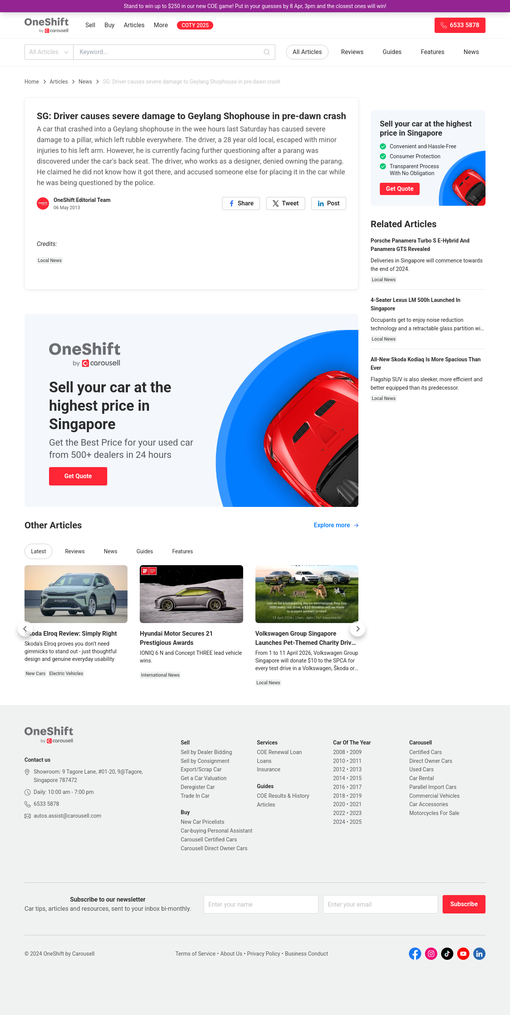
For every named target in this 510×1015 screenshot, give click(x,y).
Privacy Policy (263, 954)
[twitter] (285, 203)
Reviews (352, 52)
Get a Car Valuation (204, 778)
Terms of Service (195, 954)
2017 (355, 787)
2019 (355, 796)
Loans (264, 761)
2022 (339, 813)
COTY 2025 (195, 25)
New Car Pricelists (202, 822)
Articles (134, 25)
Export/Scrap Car (201, 769)
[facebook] (241, 203)
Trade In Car (195, 796)
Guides (392, 52)
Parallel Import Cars (432, 787)
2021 (355, 804)
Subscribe (464, 904)
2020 (339, 804)
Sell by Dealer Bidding (206, 752)
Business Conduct (306, 954)
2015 (355, 778)
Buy (109, 25)
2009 (355, 752)
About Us (231, 954)
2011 (355, 761)
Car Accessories (428, 804)
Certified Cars (425, 752)
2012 (339, 769)
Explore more (336, 525)
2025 (355, 822)
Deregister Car (198, 787)
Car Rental (421, 778)
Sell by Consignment (205, 761)
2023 (355, 813)
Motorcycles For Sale (434, 813)
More (161, 25)
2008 (339, 752)
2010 (339, 761)
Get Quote (78, 476)
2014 (339, 778)
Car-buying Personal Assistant (216, 831)
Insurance (268, 769)
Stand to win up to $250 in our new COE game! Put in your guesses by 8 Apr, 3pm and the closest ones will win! (255, 6)
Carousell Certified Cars (209, 839)
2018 (339, 796)
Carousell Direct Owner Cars (214, 848)
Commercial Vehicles (434, 796)
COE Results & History (283, 796)
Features (433, 52)
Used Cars (421, 769)
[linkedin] (328, 203)
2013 (355, 769)
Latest (38, 551)
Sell (90, 25)
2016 (339, 787)
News (471, 52)
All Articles (49, 52)
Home (32, 82)
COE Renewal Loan (279, 752)
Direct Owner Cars (430, 761)
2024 (339, 822)
